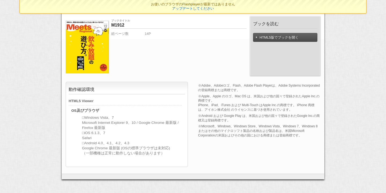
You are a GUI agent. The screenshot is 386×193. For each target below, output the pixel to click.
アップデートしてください (193, 8)
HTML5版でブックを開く (277, 37)
